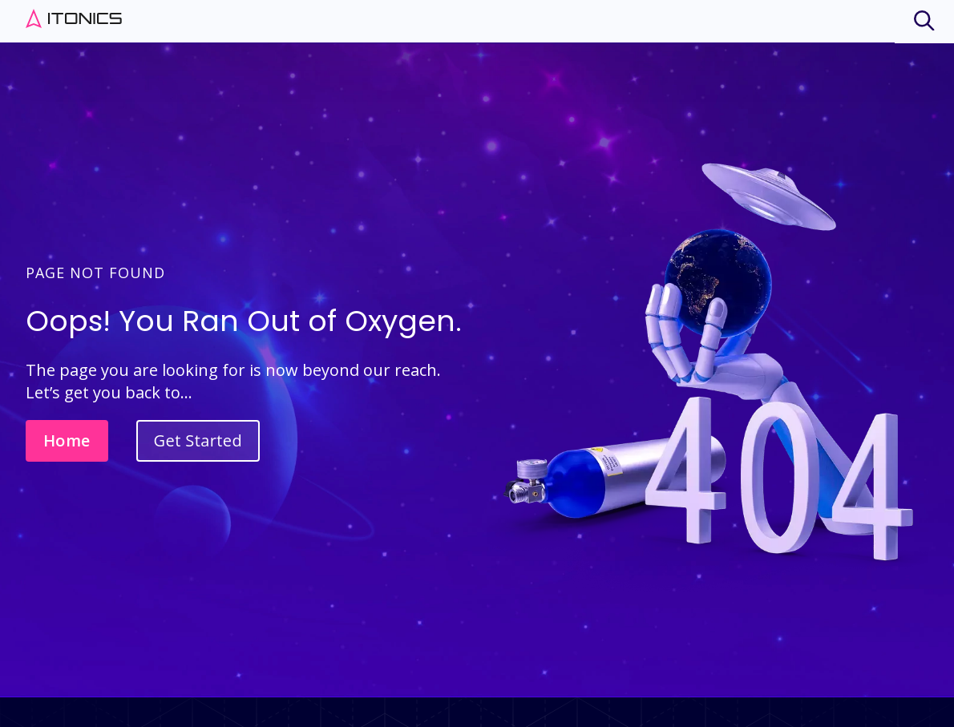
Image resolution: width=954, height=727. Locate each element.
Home (67, 440)
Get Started (198, 440)
